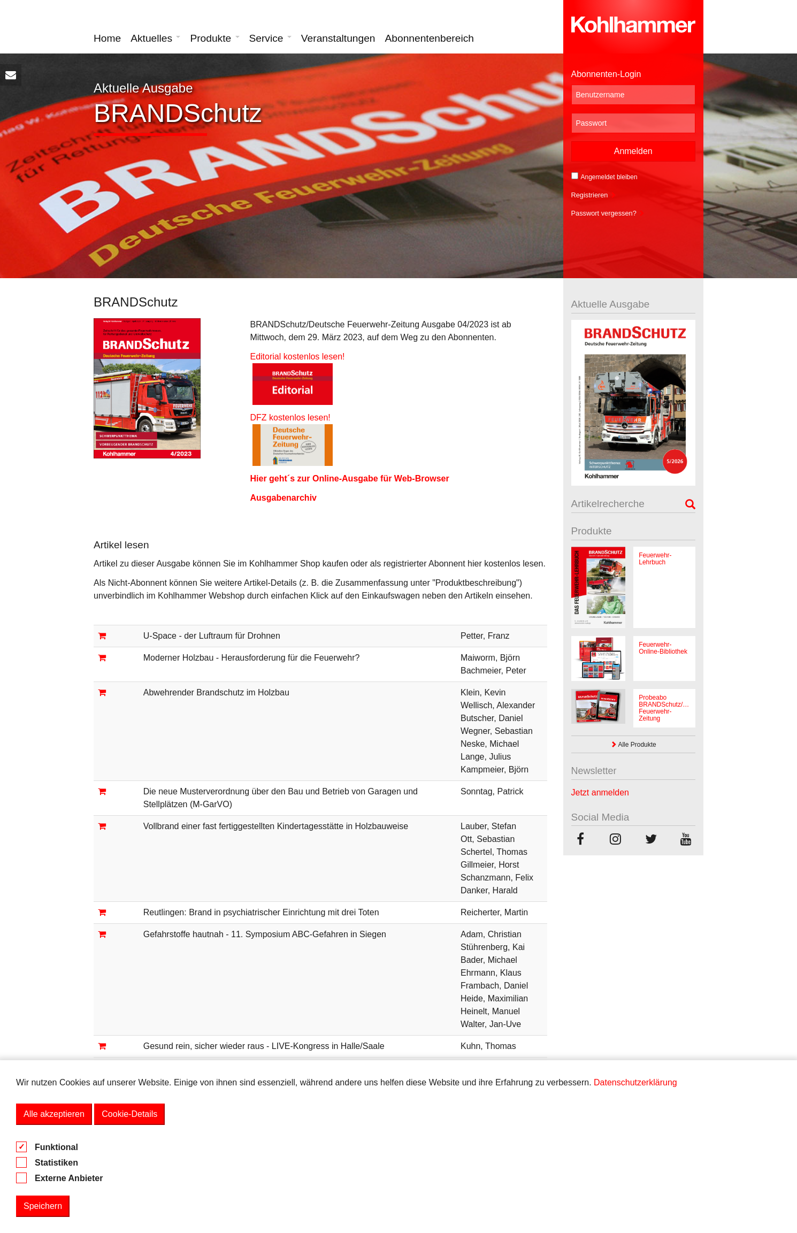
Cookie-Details (129, 1114)
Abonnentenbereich (429, 38)
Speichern (43, 1206)
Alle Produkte (633, 744)
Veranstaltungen (338, 38)
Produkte (214, 38)
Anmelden (633, 151)
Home (107, 38)
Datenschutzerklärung (635, 1082)
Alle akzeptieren (54, 1114)
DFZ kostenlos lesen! (296, 417)
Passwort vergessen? (608, 213)
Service (270, 38)
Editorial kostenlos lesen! (297, 356)
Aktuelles (155, 38)
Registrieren (594, 195)
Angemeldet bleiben (604, 176)
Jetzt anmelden (600, 792)
